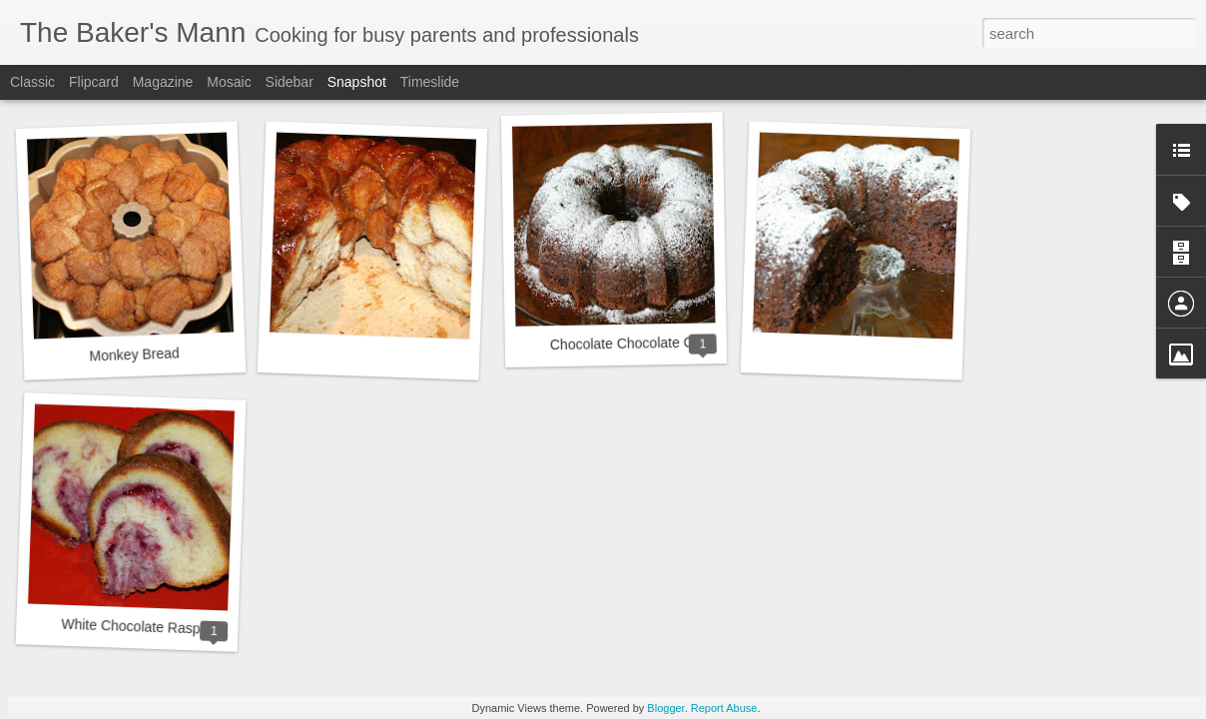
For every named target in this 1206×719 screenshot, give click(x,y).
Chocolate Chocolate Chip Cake (649, 343)
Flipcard (94, 82)
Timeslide (429, 82)
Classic (32, 82)
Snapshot (356, 82)
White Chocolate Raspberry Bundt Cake (185, 628)
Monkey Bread (134, 354)
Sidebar (289, 82)
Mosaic (229, 82)
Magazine (163, 82)
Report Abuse (724, 708)
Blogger (665, 708)
